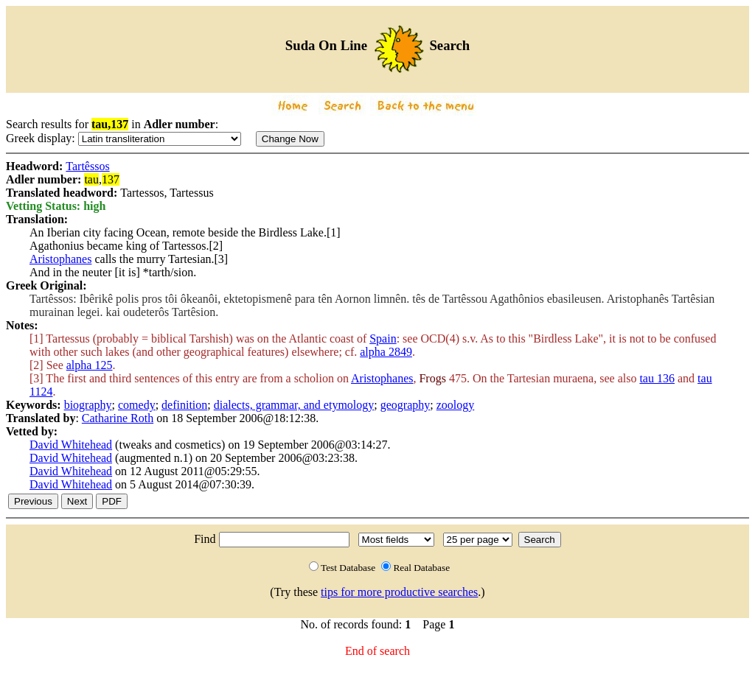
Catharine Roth (117, 418)
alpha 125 (89, 365)
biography (88, 405)
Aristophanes (60, 259)
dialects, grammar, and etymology (294, 405)
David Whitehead (70, 444)
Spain (382, 338)
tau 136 (657, 378)
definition (184, 405)
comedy (137, 405)
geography (405, 405)
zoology (455, 405)
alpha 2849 (386, 351)
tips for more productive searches (399, 592)
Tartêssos (87, 166)
